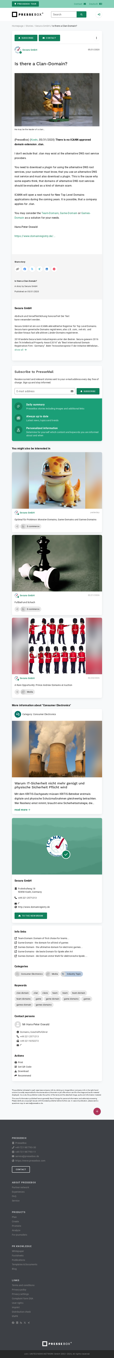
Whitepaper (18, 1251)
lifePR (15, 1316)
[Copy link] (18, 269)
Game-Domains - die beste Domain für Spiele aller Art (45, 951)
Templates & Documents (24, 1264)
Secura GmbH (29, 50)
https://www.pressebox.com (30, 1160)
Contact (49, 38)
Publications (18, 1260)
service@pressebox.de (34, 1103)
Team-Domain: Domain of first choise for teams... (43, 938)
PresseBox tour (25, 4)
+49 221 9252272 (29, 1041)
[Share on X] (32, 269)
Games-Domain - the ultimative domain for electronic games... (50, 947)
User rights (17, 1303)
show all (20, 349)
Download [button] (23, 1071)
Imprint (16, 1307)
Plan (14, 1217)
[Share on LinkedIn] (47, 269)
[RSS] (21, 1322)
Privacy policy (19, 1289)
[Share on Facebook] (25, 269)
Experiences (18, 1192)
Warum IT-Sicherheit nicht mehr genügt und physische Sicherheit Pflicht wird (50, 785)
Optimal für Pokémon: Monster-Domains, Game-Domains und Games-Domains (55, 519)
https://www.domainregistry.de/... (35, 236)
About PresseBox (24, 1182)
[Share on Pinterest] (54, 269)
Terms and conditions (23, 1285)
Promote (16, 1226)
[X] (25, 1322)
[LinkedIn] (17, 1322)
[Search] (81, 14)
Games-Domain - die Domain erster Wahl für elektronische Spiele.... (53, 956)
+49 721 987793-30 (25, 1147)
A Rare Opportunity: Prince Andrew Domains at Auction (43, 685)
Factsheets (18, 1255)
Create (15, 1221)
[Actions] (96, 38)
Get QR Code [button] (24, 1066)
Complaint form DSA (22, 1298)
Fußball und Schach (25, 602)
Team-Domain (50, 213)
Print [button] (20, 1062)
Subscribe (25, 38)
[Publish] (97, 1111)
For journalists (19, 1234)
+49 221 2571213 (27, 897)
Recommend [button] (24, 1075)
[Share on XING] (40, 269)
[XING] (29, 1322)
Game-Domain (68, 213)
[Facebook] (13, 1322)
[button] (57, 102)
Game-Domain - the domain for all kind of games (43, 942)
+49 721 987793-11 (25, 1152)
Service (15, 1200)
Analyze (16, 1230)
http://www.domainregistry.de (34, 907)
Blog (14, 1269)
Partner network (20, 1187)
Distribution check (21, 1311)
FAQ (14, 1196)
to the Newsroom (30, 916)
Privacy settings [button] (20, 1294)
